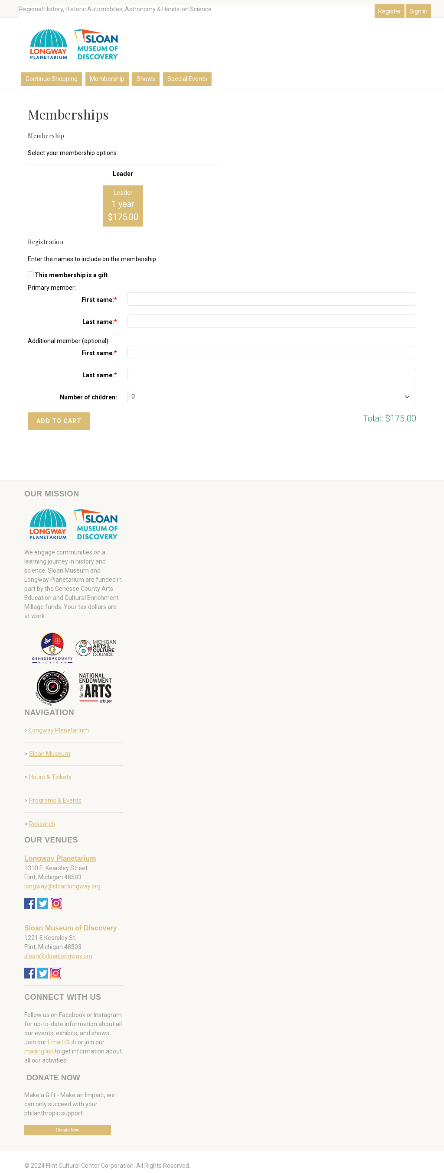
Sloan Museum (49, 753)
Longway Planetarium (59, 730)
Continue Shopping (52, 78)
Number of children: (88, 397)
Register (389, 11)
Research (42, 823)
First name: (98, 299)
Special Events (187, 78)
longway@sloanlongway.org (62, 886)
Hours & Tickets (50, 777)
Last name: (98, 321)
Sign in (418, 11)
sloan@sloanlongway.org (58, 956)
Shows (146, 78)
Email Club (62, 1042)
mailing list (38, 1051)
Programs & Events (55, 800)
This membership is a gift (71, 275)
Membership (107, 78)
